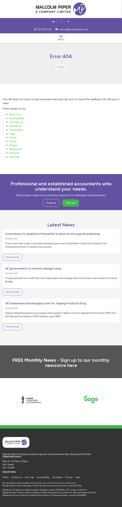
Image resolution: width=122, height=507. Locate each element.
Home (13, 137)
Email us (51, 202)
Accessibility (16, 118)
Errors (61, 67)
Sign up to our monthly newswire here (77, 362)
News (12, 141)
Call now (70, 202)
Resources (15, 149)
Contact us (16, 122)
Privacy (13, 145)
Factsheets (16, 129)
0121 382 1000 (43, 29)
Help (12, 133)
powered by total (68, 486)
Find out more (12, 257)
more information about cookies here (58, 483)
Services (14, 153)
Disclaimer (15, 126)
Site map (14, 156)
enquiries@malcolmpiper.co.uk (71, 29)
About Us (15, 114)
